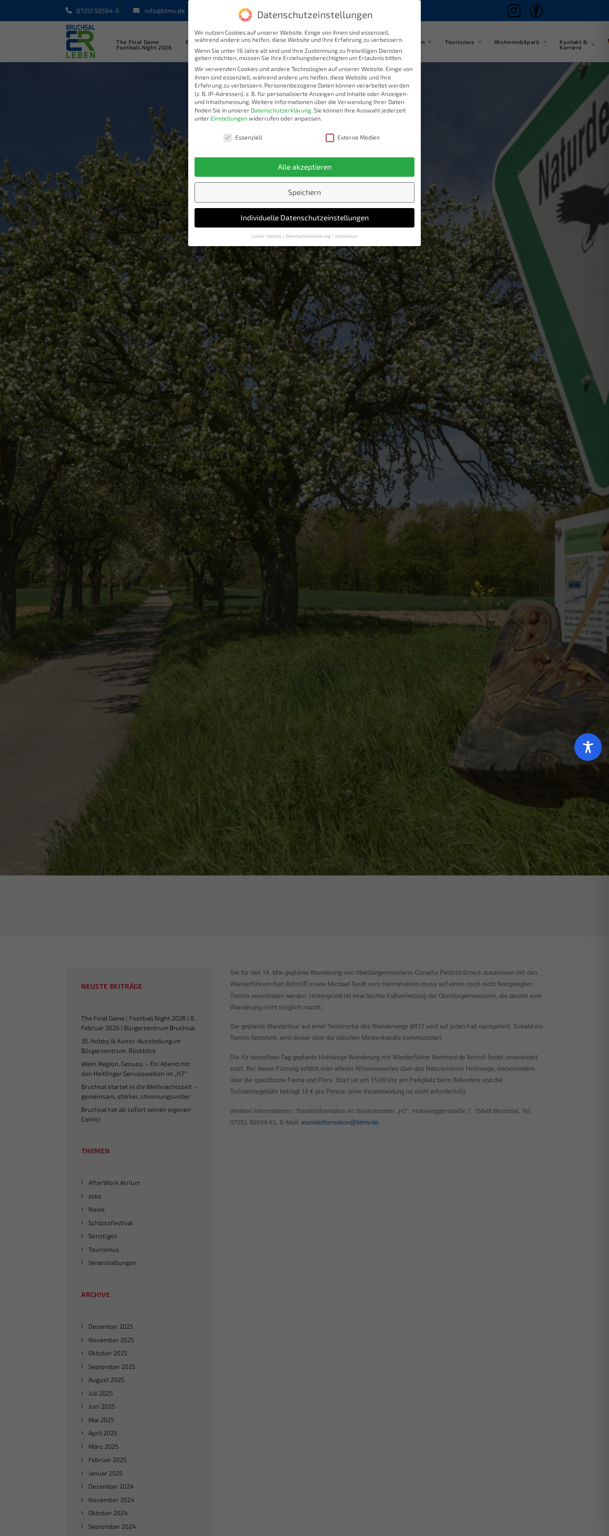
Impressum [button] (346, 236)
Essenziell (242, 137)
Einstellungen (229, 118)
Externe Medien (353, 137)
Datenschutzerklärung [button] (309, 236)
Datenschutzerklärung (281, 110)
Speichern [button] (304, 192)
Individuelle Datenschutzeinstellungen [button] (305, 217)
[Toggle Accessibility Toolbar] (588, 747)
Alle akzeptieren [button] (305, 166)
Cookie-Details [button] (266, 236)
